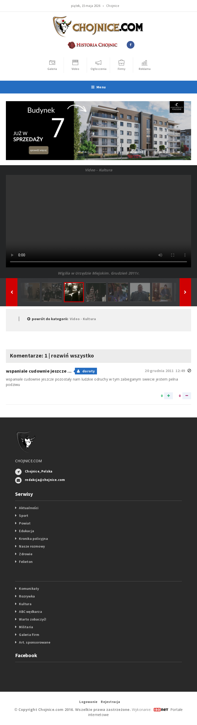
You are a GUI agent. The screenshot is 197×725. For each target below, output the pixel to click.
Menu (98, 87)
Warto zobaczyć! (32, 619)
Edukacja (26, 531)
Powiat (25, 523)
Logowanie (88, 702)
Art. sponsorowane (34, 642)
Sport (23, 515)
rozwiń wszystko (72, 355)
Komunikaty (29, 588)
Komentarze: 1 (28, 355)
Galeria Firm (29, 634)
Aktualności (28, 508)
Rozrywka (27, 596)
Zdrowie (25, 554)
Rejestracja (110, 702)
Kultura (25, 604)
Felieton (26, 561)
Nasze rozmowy (32, 546)
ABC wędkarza (30, 611)
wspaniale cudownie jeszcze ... (39, 371)
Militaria (26, 627)
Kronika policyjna (33, 538)
